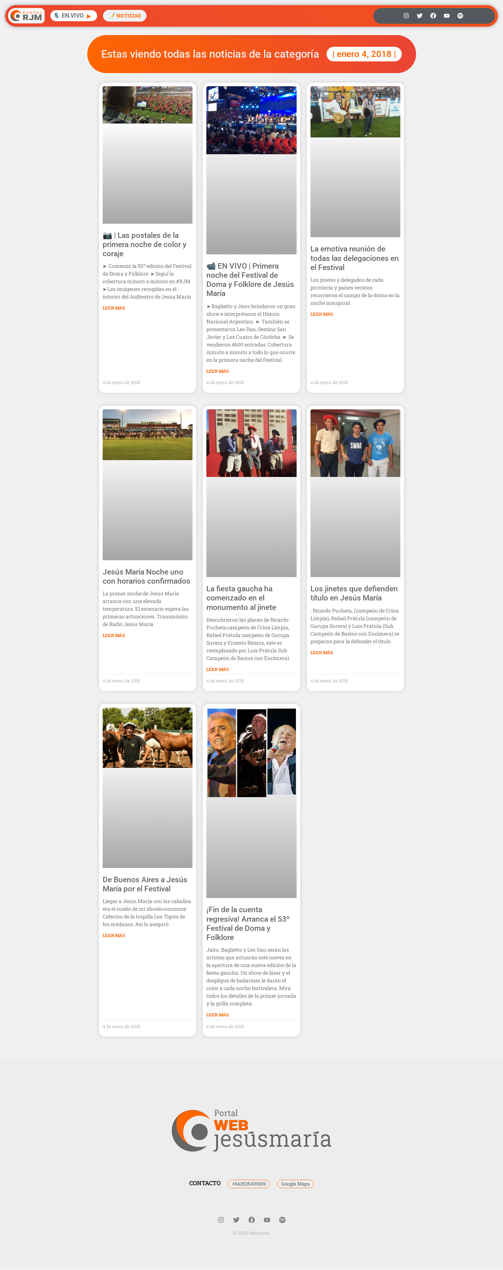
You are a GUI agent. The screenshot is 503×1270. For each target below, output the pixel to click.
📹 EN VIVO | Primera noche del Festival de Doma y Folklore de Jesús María (250, 280)
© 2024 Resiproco (251, 1233)
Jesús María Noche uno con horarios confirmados (146, 576)
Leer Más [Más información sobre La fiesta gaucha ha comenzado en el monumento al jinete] (217, 669)
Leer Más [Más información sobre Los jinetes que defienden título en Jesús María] (321, 652)
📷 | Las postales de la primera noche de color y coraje (144, 244)
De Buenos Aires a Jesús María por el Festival (145, 884)
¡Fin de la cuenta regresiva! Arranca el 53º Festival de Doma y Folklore (248, 924)
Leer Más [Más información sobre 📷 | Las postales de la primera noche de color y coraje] (114, 308)
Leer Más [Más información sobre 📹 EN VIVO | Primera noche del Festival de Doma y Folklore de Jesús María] (217, 371)
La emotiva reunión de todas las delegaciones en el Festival (354, 258)
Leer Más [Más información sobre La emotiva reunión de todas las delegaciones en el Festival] (321, 314)
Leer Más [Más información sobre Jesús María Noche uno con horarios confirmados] (114, 635)
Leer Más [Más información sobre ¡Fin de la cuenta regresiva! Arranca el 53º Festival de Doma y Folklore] (217, 1014)
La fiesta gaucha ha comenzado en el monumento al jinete (241, 597)
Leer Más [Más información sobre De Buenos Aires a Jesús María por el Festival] (114, 936)
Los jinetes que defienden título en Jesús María (354, 593)
